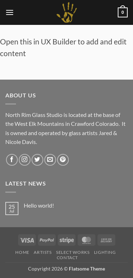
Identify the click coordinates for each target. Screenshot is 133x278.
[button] (9, 12)
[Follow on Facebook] (12, 160)
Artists (42, 252)
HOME (22, 252)
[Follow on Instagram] (25, 160)
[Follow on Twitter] (37, 160)
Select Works (72, 252)
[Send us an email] (50, 160)
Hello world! (39, 205)
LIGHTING (105, 252)
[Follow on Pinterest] (63, 160)
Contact (67, 257)
